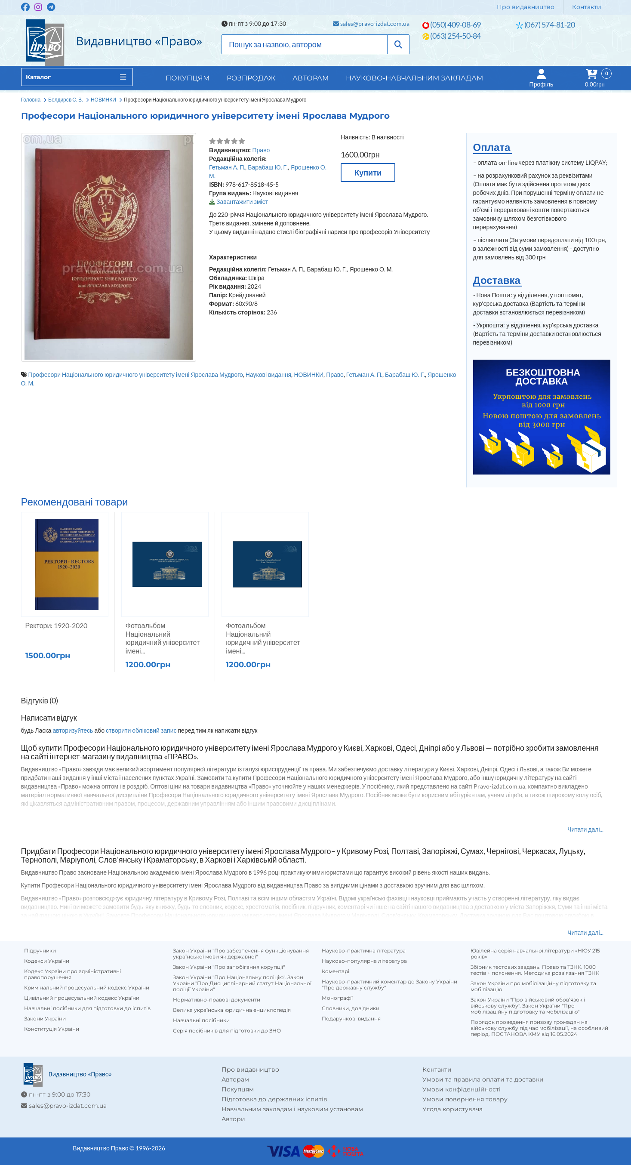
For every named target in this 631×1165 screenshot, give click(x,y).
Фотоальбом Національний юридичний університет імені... (163, 638)
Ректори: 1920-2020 (56, 625)
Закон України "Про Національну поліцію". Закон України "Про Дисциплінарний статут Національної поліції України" (242, 983)
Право (261, 150)
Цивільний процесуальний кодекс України (81, 998)
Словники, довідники (350, 1008)
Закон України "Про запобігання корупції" (229, 967)
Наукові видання (269, 374)
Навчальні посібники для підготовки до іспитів (87, 1008)
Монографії (337, 998)
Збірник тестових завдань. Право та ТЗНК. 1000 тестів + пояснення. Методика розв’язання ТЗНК (535, 970)
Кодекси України (46, 961)
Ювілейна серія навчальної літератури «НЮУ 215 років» (535, 954)
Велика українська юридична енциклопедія (232, 1010)
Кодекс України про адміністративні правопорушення (72, 974)
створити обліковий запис (141, 730)
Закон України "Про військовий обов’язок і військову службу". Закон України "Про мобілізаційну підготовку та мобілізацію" (528, 1006)
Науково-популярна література (364, 961)
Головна (31, 99)
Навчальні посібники (201, 1020)
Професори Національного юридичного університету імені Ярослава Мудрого (135, 374)
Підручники (40, 951)
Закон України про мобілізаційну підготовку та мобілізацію (533, 986)
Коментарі (335, 971)
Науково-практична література (364, 951)
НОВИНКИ (103, 99)
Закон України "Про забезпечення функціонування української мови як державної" (241, 954)
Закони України (45, 1019)
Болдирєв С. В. (65, 99)
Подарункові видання (351, 1019)
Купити (368, 172)
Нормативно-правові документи (216, 1000)
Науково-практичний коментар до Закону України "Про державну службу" (389, 985)
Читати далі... (585, 829)
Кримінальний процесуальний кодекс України (86, 988)
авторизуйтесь (72, 730)
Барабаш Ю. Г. (268, 167)
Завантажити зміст (242, 201)
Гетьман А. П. (227, 167)
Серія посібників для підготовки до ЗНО (227, 1031)
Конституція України (51, 1029)
